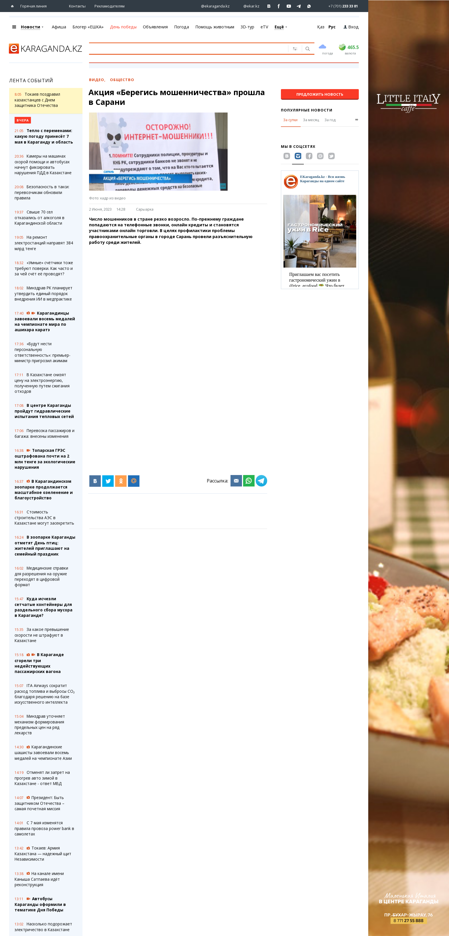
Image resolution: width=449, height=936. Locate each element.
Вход (351, 27)
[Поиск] (307, 49)
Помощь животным (214, 27)
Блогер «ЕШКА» (88, 27)
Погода (181, 27)
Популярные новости (306, 110)
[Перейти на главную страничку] (13, 6)
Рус (332, 27)
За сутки (290, 119)
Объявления (155, 27)
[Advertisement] (185, 290)
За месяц (311, 119)
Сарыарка (144, 209)
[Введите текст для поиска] (181, 48)
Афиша (59, 27)
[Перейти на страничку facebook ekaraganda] (279, 6)
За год (330, 119)
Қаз (320, 27)
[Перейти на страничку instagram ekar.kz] (248, 6)
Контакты (77, 6)
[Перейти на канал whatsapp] (309, 6)
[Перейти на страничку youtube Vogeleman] (289, 6)
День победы (123, 27)
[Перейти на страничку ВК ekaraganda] (269, 6)
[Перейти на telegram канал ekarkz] (299, 6)
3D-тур (247, 27)
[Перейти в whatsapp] (338, 6)
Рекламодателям (109, 6)
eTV (264, 27)
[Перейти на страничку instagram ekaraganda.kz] (212, 6)
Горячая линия (33, 6)
